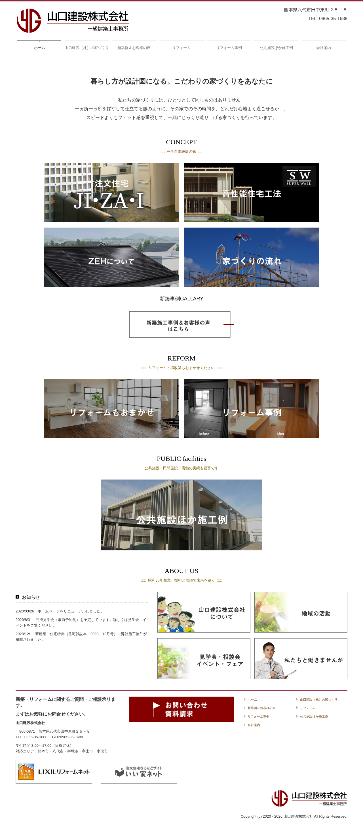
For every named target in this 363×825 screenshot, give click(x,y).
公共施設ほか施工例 (276, 48)
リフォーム (181, 48)
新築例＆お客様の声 (134, 48)
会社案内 (323, 48)
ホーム (39, 48)
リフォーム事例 (229, 48)
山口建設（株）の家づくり (87, 48)
